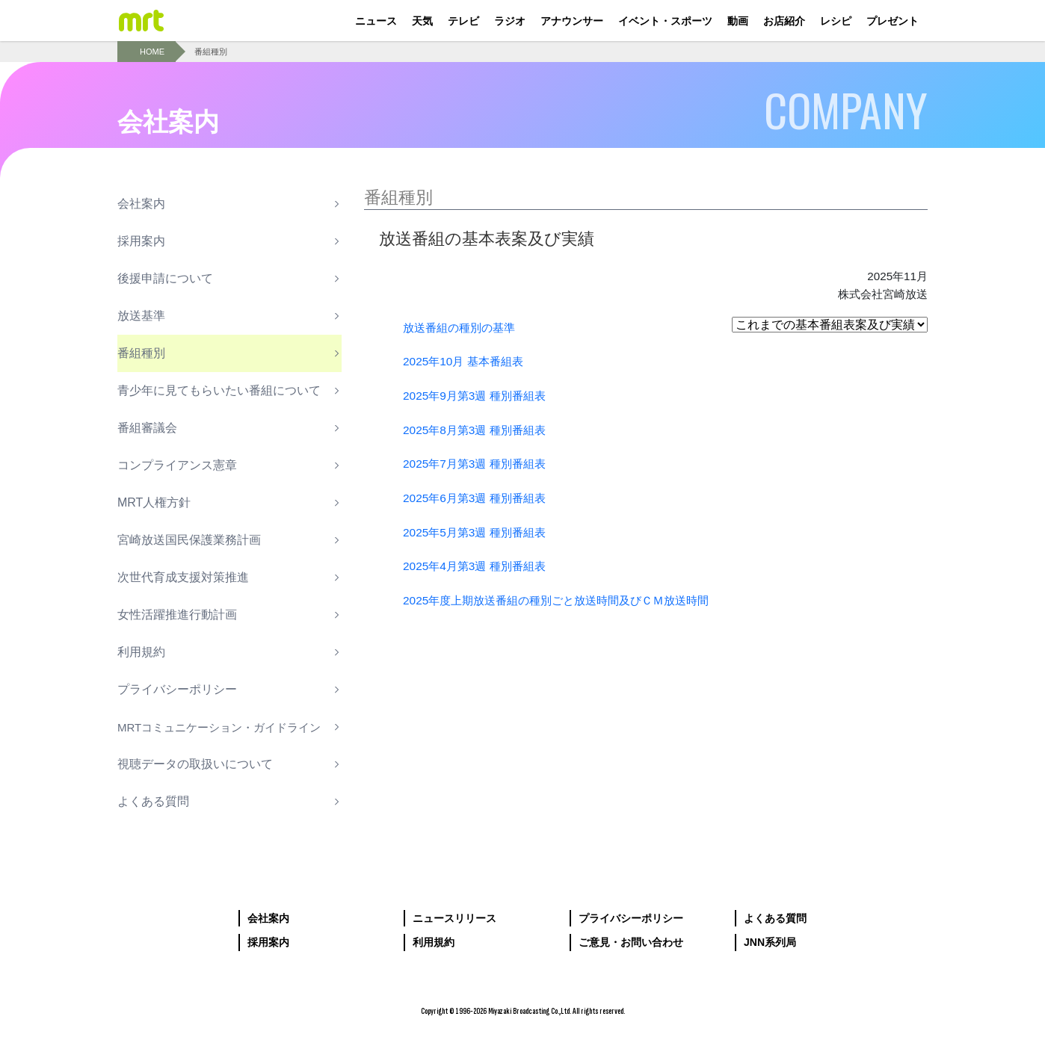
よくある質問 (775, 918)
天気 (422, 21)
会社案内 (268, 918)
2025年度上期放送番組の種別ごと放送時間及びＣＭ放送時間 (566, 600)
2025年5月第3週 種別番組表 (478, 531)
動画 (737, 21)
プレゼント (892, 21)
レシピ (835, 21)
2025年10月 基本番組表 (466, 361)
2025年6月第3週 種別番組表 (478, 498)
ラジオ (509, 21)
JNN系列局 (770, 942)
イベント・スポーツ (665, 21)
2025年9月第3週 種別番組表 (478, 395)
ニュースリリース (454, 918)
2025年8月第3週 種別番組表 (478, 430)
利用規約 (433, 942)
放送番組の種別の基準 (462, 327)
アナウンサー (571, 21)
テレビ (463, 21)
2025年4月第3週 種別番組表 (478, 566)
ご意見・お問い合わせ (631, 942)
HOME (152, 51)
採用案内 (268, 942)
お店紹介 (784, 21)
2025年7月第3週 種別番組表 (478, 463)
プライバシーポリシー (631, 918)
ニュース (376, 21)
